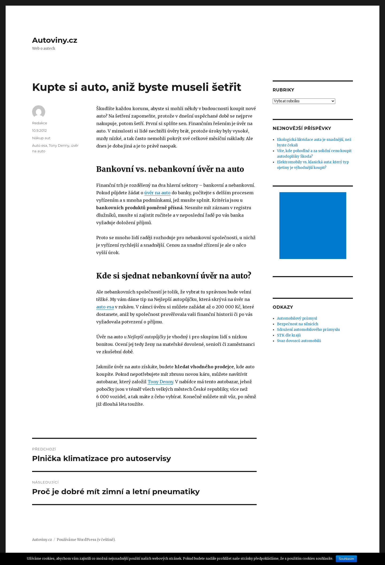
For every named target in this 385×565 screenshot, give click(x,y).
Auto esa (39, 145)
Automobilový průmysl (297, 318)
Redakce (39, 123)
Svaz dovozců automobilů (299, 341)
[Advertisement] (313, 226)
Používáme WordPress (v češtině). (86, 539)
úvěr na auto (157, 192)
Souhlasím (346, 559)
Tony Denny (160, 381)
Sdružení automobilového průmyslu (308, 329)
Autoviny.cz (54, 40)
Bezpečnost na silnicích (297, 324)
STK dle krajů (289, 335)
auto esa (105, 306)
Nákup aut (41, 138)
